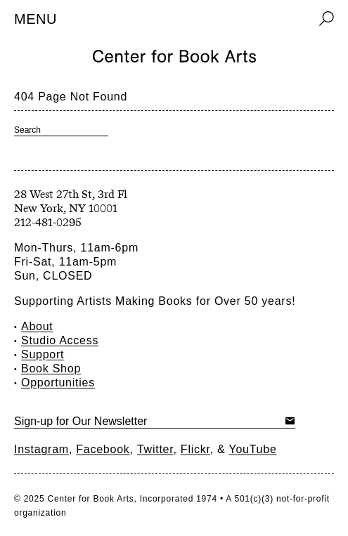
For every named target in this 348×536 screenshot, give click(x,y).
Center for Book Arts (90, 499)
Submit (290, 420)
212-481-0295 (48, 222)
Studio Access (59, 340)
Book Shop (51, 368)
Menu (35, 19)
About (37, 326)
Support (42, 354)
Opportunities (58, 382)
